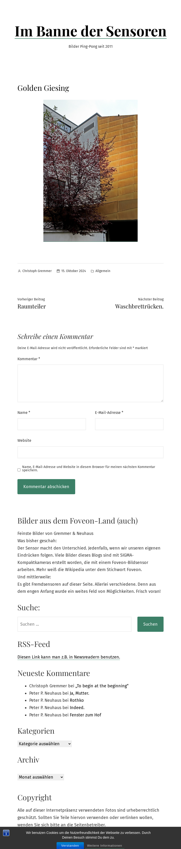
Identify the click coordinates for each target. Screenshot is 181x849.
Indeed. (77, 707)
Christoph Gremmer (37, 271)
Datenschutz (110, 838)
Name (23, 412)
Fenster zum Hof (85, 715)
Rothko (77, 700)
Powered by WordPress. (80, 838)
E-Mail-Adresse (109, 412)
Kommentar (28, 359)
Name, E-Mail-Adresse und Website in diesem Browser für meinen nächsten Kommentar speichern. (88, 468)
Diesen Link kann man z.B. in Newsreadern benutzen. (68, 657)
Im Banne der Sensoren (91, 30)
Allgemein (102, 271)
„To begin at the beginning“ (101, 686)
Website (24, 440)
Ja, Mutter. (79, 693)
